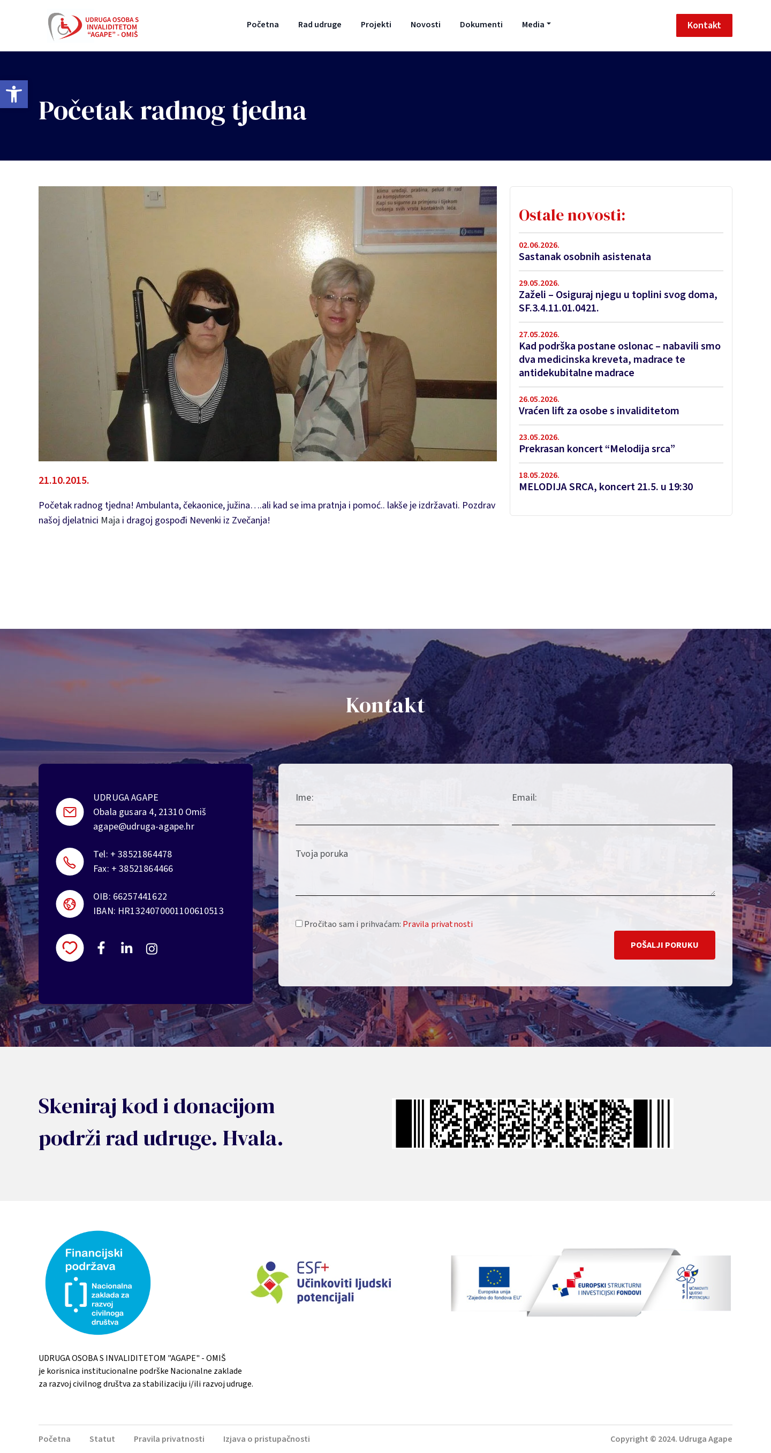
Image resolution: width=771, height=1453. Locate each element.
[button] (14, 94)
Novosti (426, 25)
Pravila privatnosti (438, 924)
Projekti (376, 25)
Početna (263, 25)
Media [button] (533, 25)
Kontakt (704, 25)
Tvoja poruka (322, 854)
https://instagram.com (151, 949)
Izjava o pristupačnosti (266, 1439)
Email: (524, 797)
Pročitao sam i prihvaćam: (384, 924)
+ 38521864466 (142, 869)
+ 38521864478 (141, 854)
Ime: (305, 797)
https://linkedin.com (127, 948)
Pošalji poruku (665, 945)
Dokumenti (481, 25)
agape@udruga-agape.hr (143, 826)
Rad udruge (320, 25)
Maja (110, 520)
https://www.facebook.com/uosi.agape (101, 948)
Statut (102, 1439)
